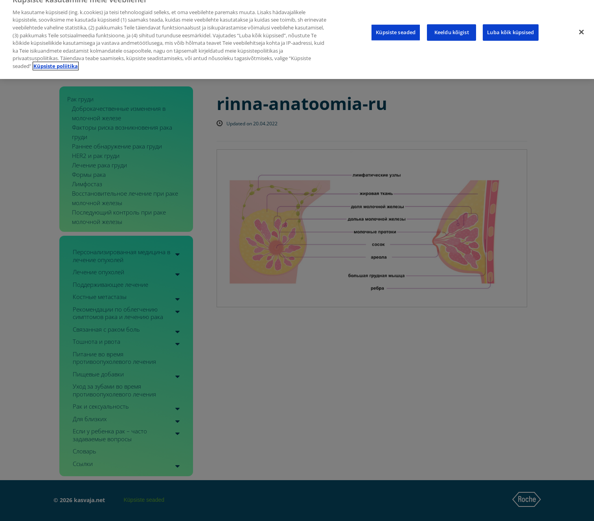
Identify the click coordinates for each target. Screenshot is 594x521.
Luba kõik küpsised (510, 26)
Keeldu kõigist (451, 26)
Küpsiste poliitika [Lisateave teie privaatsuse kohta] (55, 60)
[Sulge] (581, 26)
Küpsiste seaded (396, 26)
